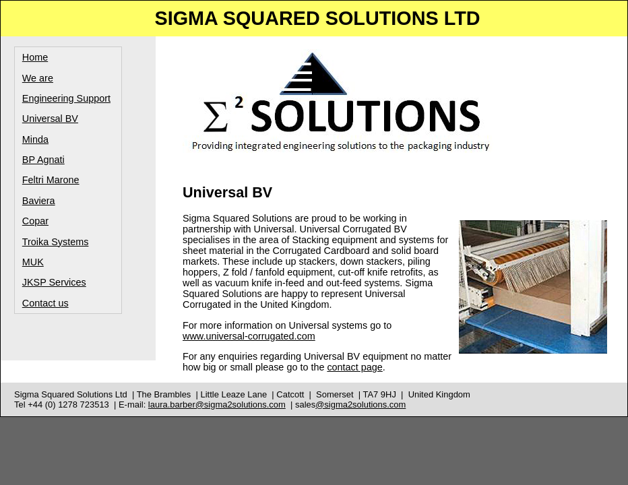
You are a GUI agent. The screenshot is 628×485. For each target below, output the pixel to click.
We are (37, 78)
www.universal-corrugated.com (249, 336)
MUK (33, 262)
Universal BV (50, 118)
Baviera (38, 200)
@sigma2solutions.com (360, 404)
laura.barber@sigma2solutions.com (217, 404)
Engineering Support (66, 98)
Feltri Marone (51, 179)
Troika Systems (55, 241)
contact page (354, 367)
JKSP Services (54, 282)
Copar (35, 221)
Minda (35, 139)
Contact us (45, 303)
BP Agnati (43, 159)
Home (35, 57)
